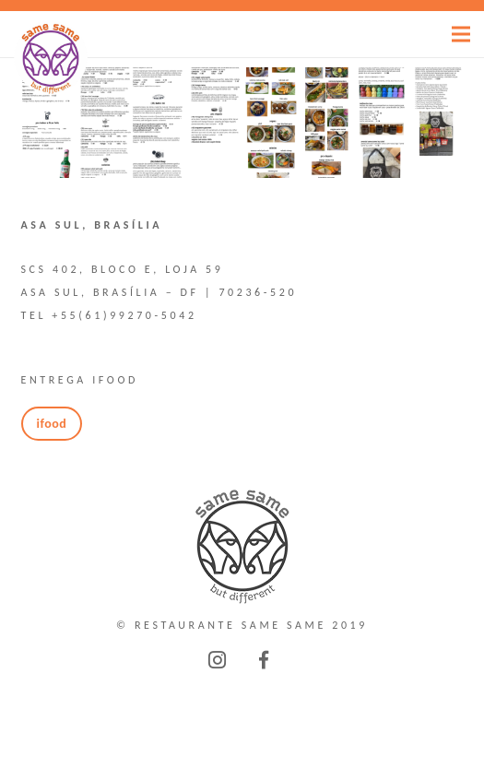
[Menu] (461, 34)
